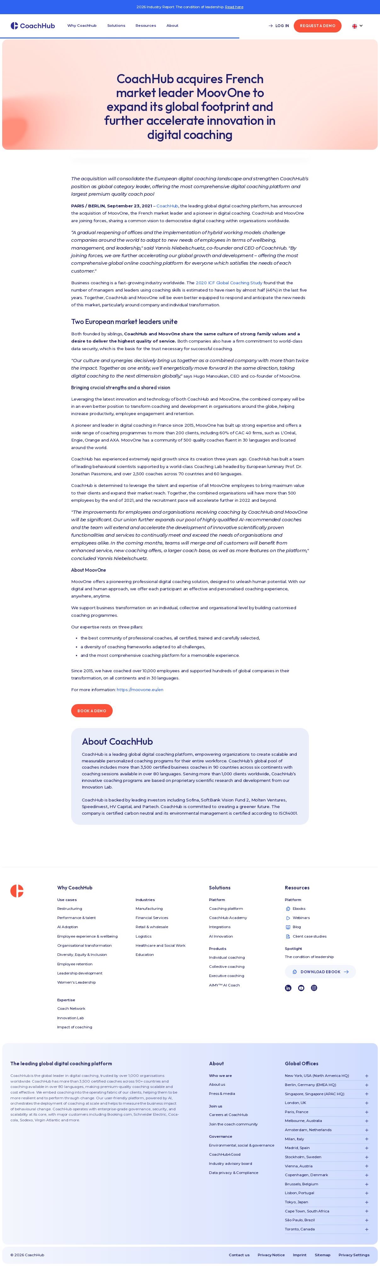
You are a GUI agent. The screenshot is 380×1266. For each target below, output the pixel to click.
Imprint (299, 1255)
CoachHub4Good (224, 1154)
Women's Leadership (76, 982)
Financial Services (152, 918)
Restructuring (69, 908)
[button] (82, 26)
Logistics (143, 936)
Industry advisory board (230, 1163)
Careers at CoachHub (228, 1115)
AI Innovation (221, 936)
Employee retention (75, 964)
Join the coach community (233, 1124)
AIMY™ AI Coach (224, 985)
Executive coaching (226, 976)
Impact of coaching (74, 1027)
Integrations (219, 927)
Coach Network (71, 1008)
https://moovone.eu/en (140, 689)
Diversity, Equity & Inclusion (82, 954)
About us (217, 1084)
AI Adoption (67, 927)
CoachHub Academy (228, 918)
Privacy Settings (354, 1255)
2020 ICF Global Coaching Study (229, 282)
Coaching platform (226, 908)
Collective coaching (227, 966)
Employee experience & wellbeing (87, 936)
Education (145, 954)
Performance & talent (76, 918)
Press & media (222, 1093)
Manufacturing (149, 908)
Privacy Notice (271, 1255)
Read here (234, 7)
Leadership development (79, 973)
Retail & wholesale (152, 927)
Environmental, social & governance (241, 1145)
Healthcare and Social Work (160, 945)
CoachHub (167, 205)
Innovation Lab (70, 1018)
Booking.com (119, 1114)
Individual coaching (227, 957)
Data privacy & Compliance (233, 1173)
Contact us (239, 1255)
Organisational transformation (84, 945)
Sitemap (322, 1255)
